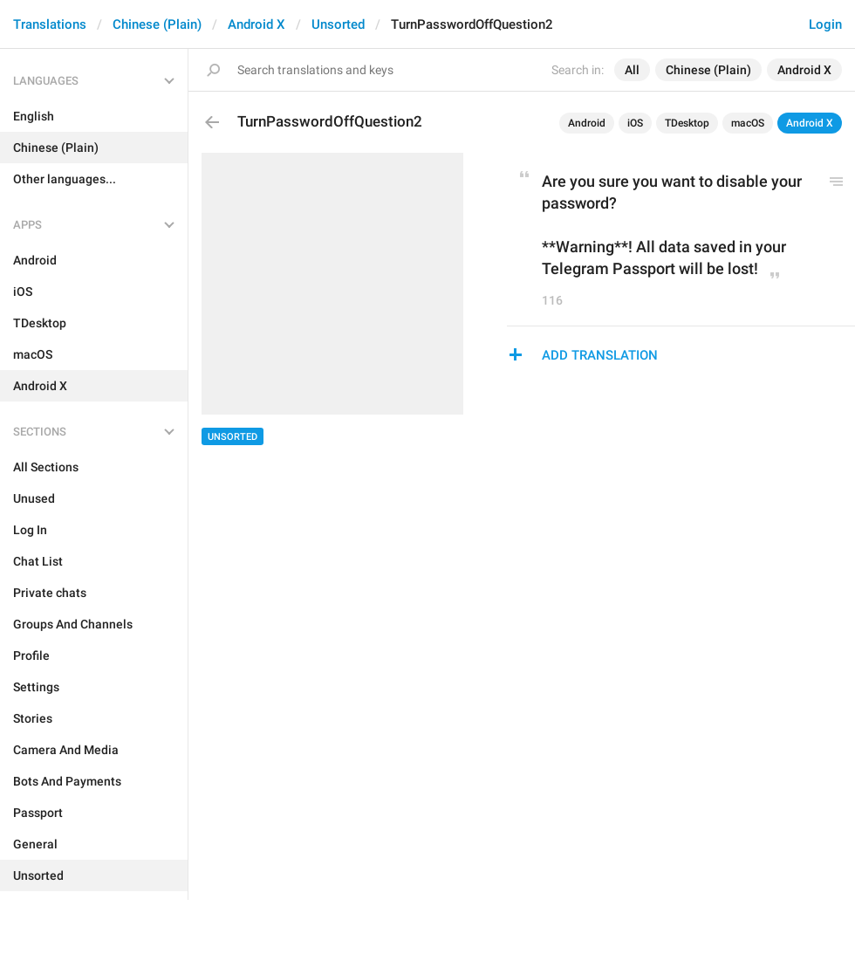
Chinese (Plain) (157, 24)
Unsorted (338, 24)
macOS (747, 123)
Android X (256, 24)
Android (586, 123)
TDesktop (687, 123)
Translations (49, 24)
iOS (635, 123)
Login (825, 24)
